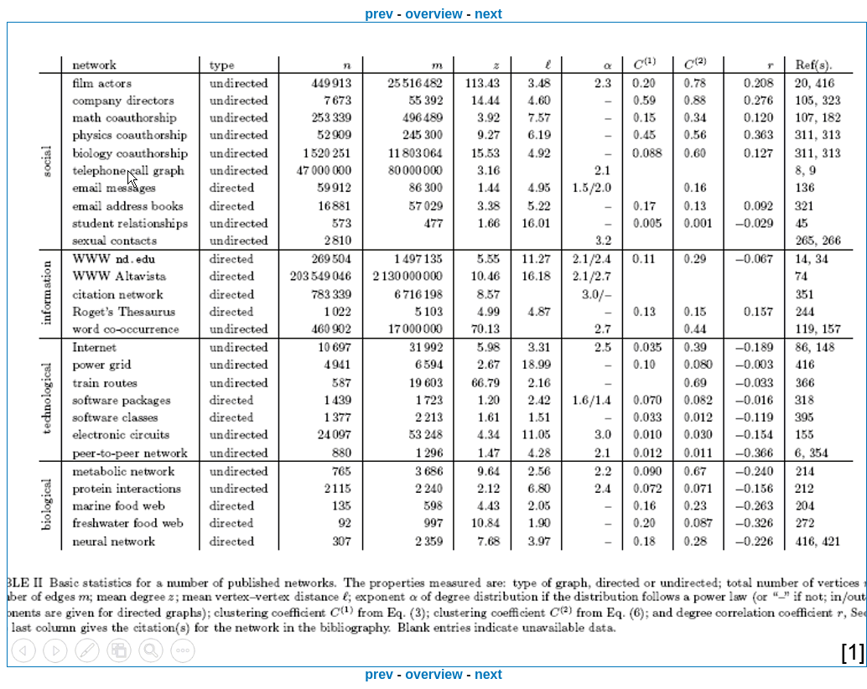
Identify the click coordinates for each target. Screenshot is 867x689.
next (488, 14)
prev (379, 14)
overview (433, 14)
